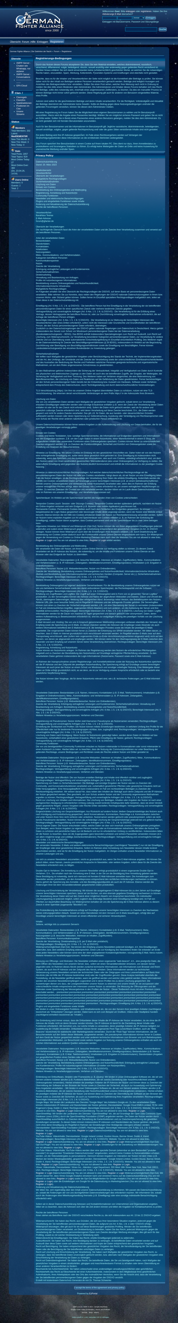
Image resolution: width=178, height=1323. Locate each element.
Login (49, 540)
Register (40, 540)
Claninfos (20, 100)
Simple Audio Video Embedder (82, 1309)
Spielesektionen (24, 103)
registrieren (146, 11)
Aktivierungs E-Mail (111, 14)
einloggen (130, 11)
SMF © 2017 (88, 1307)
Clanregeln (21, 97)
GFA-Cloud (21, 85)
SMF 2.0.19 (77, 1307)
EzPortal (93, 1293)
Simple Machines (100, 1307)
